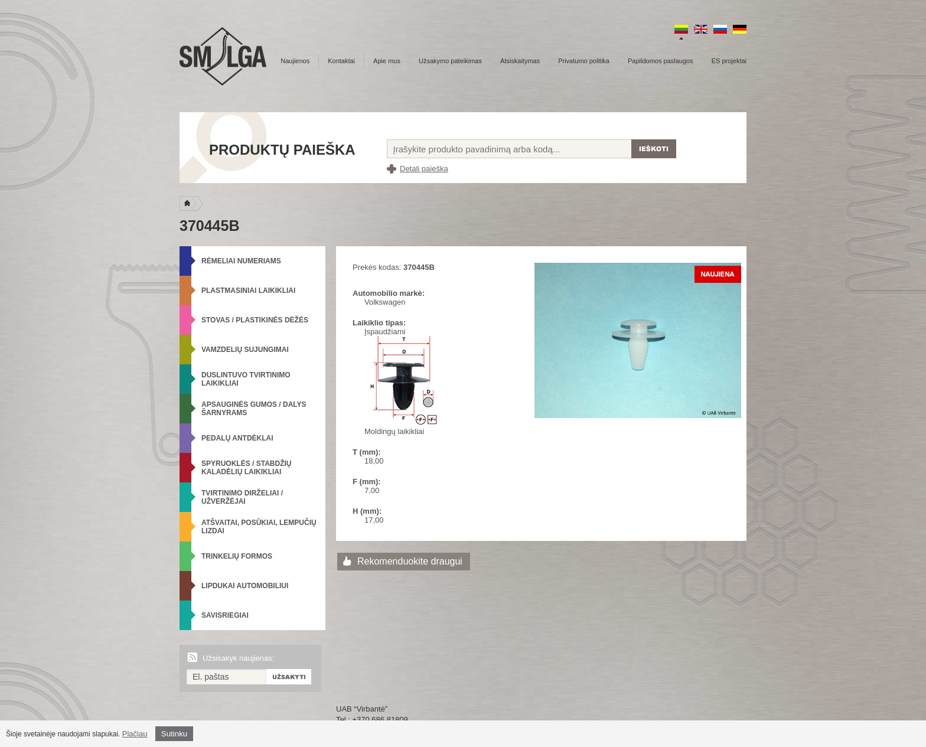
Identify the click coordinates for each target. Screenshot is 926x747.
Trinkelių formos (236, 556)
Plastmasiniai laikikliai (248, 290)
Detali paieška (424, 168)
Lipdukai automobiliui (244, 586)
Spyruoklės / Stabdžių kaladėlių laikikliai (246, 467)
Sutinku (174, 733)
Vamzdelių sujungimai (245, 349)
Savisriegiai (225, 615)
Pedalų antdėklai (237, 438)
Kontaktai (341, 60)
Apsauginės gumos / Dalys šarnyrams (254, 408)
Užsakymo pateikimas (450, 60)
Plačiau (135, 733)
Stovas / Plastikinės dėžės (254, 320)
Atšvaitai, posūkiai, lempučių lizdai (259, 526)
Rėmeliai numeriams (241, 261)
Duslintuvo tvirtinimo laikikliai (246, 379)
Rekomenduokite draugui (409, 561)
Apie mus (386, 60)
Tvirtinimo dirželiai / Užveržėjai (242, 497)
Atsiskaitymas (520, 60)
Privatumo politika (583, 60)
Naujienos (295, 60)
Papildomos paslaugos (660, 60)
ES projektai (729, 60)
